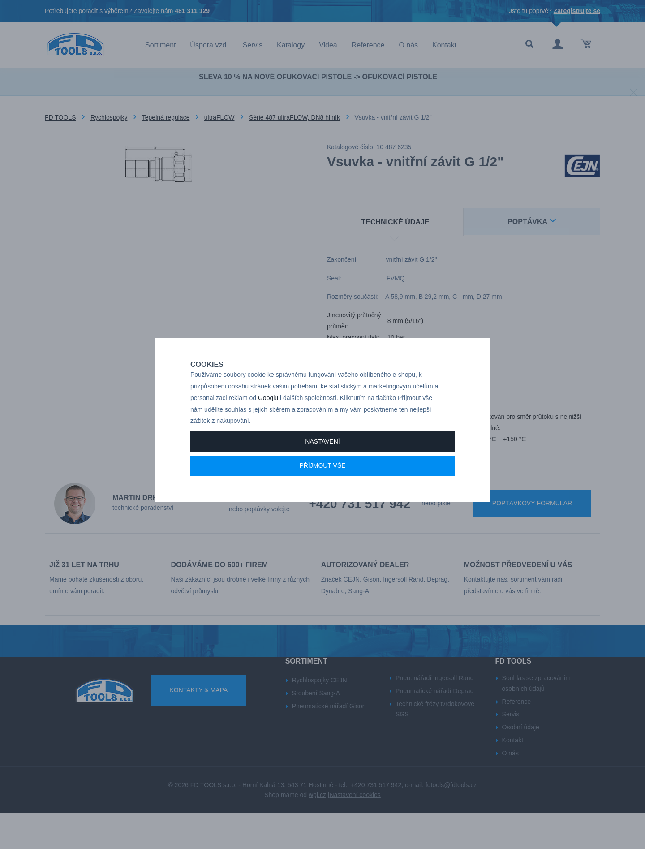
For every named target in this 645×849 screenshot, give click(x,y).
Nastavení (322, 472)
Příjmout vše (322, 496)
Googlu (268, 429)
